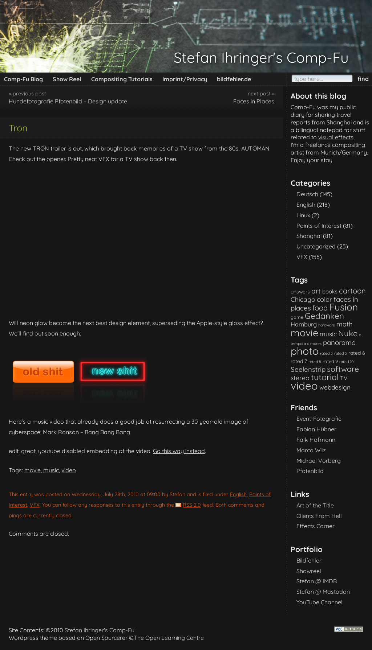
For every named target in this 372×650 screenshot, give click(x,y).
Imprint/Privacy (184, 79)
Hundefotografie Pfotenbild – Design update (68, 101)
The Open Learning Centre (169, 637)
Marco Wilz (311, 450)
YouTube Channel (319, 602)
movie (32, 470)
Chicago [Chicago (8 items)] (303, 299)
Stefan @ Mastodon (323, 591)
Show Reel (67, 79)
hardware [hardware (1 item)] (326, 325)
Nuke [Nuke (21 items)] (347, 333)
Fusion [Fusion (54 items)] (343, 307)
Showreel (308, 571)
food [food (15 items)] (320, 307)
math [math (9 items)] (344, 324)
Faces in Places (253, 101)
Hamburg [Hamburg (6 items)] (304, 324)
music (51, 470)
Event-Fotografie (318, 418)
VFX (35, 505)
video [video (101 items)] (304, 385)
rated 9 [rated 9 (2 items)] (330, 361)
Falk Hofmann (315, 439)
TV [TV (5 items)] (344, 378)
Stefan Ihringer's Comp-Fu (261, 57)
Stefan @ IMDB (316, 581)
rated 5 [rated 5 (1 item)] (340, 353)
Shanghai (339, 122)
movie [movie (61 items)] (304, 332)
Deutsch (307, 194)
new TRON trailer (43, 148)
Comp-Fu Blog (23, 79)
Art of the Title (315, 505)
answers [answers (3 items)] (300, 291)
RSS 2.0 (192, 505)
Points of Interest (318, 225)
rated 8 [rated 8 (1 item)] (314, 361)
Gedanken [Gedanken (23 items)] (324, 316)
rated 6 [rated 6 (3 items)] (356, 353)
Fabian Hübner (316, 429)
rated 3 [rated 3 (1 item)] (326, 353)
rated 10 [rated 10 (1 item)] (346, 361)
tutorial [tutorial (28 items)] (325, 377)
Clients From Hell (319, 515)
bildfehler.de (234, 79)
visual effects (335, 137)
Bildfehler (309, 560)
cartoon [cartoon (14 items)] (352, 290)
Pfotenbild (310, 470)
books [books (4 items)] (329, 291)
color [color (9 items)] (324, 299)
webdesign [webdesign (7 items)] (335, 387)
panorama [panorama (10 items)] (339, 342)
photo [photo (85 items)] (305, 351)
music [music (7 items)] (328, 334)
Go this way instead (179, 450)
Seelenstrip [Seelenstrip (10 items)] (308, 369)
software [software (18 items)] (343, 369)
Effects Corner (315, 526)
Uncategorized (316, 246)
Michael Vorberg (318, 460)
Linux (303, 215)
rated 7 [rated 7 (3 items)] (299, 361)
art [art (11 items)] (316, 291)
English (238, 494)
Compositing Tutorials (122, 79)
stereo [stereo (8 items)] (300, 378)
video (68, 470)
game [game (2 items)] (297, 317)
